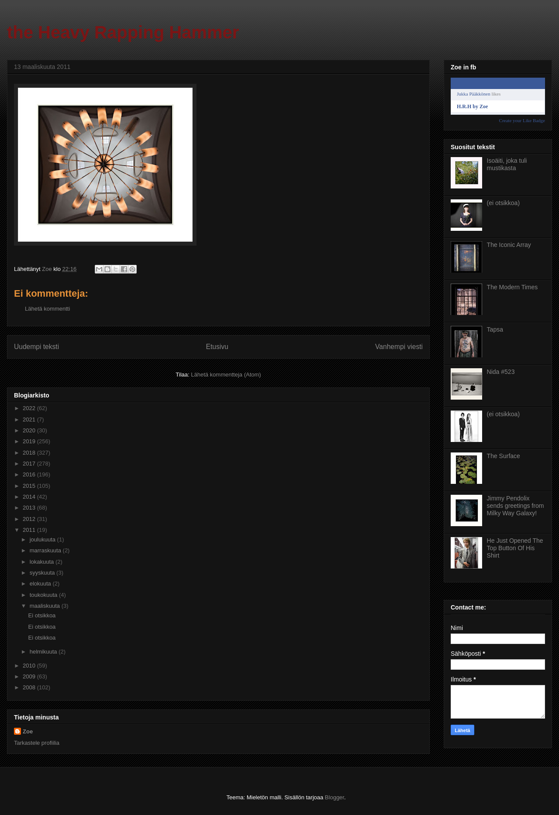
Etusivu (217, 346)
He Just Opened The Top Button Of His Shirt (515, 548)
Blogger (334, 797)
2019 (30, 441)
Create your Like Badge (522, 120)
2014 (30, 496)
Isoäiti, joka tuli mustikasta (507, 164)
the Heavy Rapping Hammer (123, 32)
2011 (30, 530)
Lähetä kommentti (47, 308)
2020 (30, 430)
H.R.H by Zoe (472, 106)
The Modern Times (512, 287)
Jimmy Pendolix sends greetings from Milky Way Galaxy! (515, 506)
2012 (30, 519)
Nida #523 (501, 371)
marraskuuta (46, 550)
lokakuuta (42, 561)
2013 (30, 507)
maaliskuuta (46, 606)
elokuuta (41, 583)
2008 (30, 687)
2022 (30, 408)
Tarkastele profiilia (36, 743)
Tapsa (495, 329)
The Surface (503, 455)
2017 (30, 463)
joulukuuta (43, 539)
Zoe (28, 731)
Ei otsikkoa (41, 615)
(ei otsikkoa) (503, 202)
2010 (30, 665)
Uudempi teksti (36, 346)
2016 (30, 474)
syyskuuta (43, 572)
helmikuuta (44, 651)
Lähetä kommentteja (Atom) (226, 374)
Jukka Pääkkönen (473, 93)
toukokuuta (44, 595)
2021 (30, 419)
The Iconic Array (509, 244)
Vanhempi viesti (399, 346)
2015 (30, 486)
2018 (30, 452)
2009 (30, 676)
